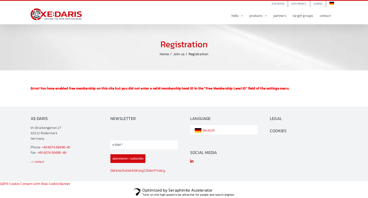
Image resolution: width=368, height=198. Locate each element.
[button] (318, 4)
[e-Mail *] (144, 144)
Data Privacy (155, 170)
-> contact (37, 162)
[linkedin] (191, 161)
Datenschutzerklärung (127, 170)
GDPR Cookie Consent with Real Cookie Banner (35, 183)
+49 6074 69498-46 (51, 152)
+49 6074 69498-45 (55, 147)
